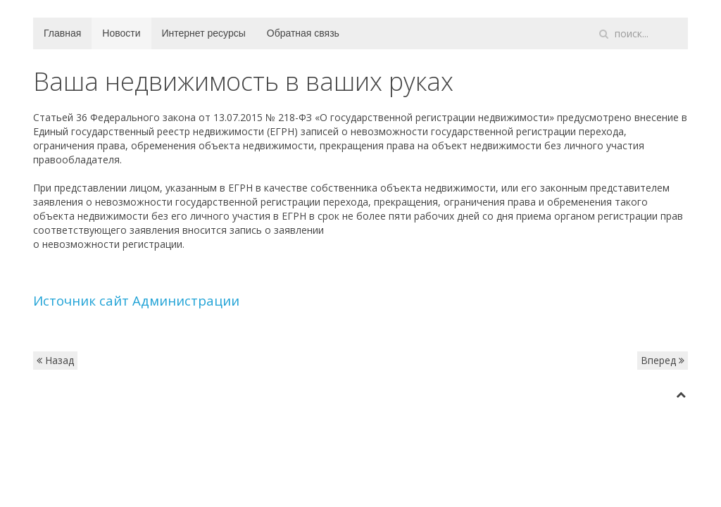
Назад (55, 360)
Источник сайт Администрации (136, 300)
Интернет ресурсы (204, 33)
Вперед (662, 360)
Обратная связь (303, 33)
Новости (121, 33)
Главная (62, 33)
